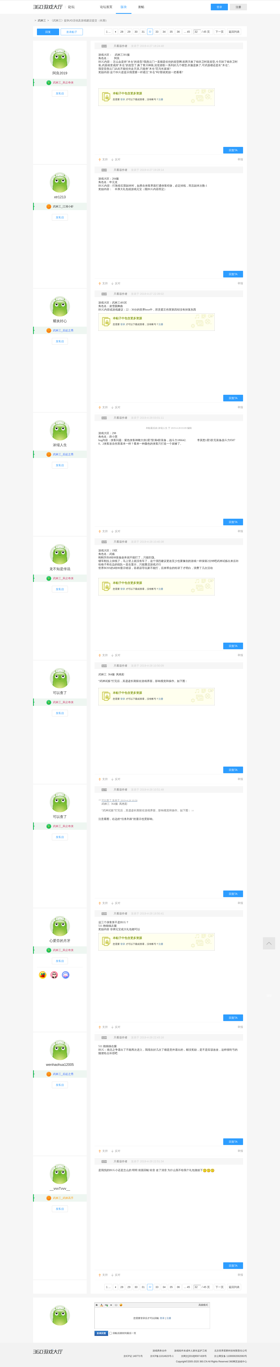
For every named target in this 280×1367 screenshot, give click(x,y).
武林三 (42, 20)
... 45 (187, 31)
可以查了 (60, 693)
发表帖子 (71, 31)
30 (136, 31)
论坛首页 (106, 7)
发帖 (141, 7)
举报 (240, 159)
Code (116, 1305)
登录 (219, 7)
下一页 (219, 31)
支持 (105, 159)
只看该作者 (120, 45)
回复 (48, 31)
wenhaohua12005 (60, 1065)
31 (143, 31)
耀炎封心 (60, 321)
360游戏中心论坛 (55, 8)
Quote (111, 1305)
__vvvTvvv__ (60, 1189)
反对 (117, 159)
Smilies (121, 1305)
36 (178, 31)
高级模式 (203, 1305)
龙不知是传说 (59, 569)
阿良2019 (59, 73)
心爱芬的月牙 (59, 941)
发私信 (60, 93)
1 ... (108, 31)
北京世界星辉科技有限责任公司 (230, 1350)
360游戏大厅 (52, 1354)
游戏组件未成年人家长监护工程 (190, 1350)
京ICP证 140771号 (133, 1356)
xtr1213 (60, 197)
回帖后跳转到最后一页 (122, 1333)
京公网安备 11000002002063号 (230, 1356)
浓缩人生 (60, 445)
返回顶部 (269, 943)
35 (171, 31)
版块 (124, 7)
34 (164, 31)
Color (101, 1305)
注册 (238, 7)
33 (156, 31)
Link (106, 1305)
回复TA (233, 150)
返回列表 (234, 31)
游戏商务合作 (160, 1350)
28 (121, 31)
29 (128, 31)
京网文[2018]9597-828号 (194, 1356)
